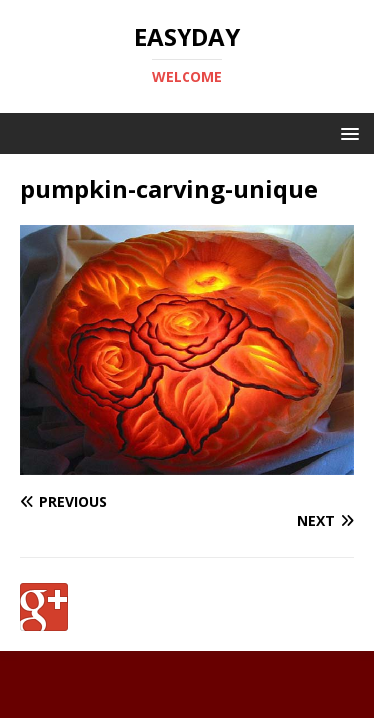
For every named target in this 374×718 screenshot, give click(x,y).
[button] (346, 132)
